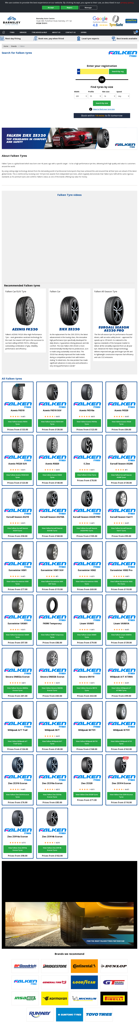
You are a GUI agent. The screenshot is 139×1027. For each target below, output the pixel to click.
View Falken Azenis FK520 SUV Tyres (17, 476)
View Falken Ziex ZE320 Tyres (87, 795)
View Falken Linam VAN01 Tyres (86, 636)
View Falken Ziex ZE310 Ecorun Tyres (17, 796)
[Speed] (123, 96)
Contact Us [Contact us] (71, 32)
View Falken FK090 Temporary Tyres (52, 636)
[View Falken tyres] (25, 982)
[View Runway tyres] (40, 1015)
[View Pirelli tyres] (114, 998)
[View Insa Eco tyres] (25, 998)
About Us (56, 32)
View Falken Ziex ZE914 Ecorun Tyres (121, 796)
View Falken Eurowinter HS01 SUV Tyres (52, 583)
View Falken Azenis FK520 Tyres (121, 423)
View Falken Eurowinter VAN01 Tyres (17, 636)
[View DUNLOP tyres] (114, 966)
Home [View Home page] (6, 46)
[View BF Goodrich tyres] (25, 966)
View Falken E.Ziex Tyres (86, 475)
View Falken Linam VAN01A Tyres (121, 636)
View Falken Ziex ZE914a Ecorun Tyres (17, 849)
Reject (69, 7)
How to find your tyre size (104, 109)
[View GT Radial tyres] (114, 982)
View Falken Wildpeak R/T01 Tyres (121, 742)
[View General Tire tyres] (54, 982)
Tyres (12, 32)
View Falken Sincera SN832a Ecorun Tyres (17, 689)
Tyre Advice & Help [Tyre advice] (39, 32)
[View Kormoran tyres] (54, 998)
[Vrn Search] (92, 71)
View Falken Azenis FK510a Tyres (87, 423)
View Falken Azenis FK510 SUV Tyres (52, 423)
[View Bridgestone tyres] (54, 966)
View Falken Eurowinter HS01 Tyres (18, 583)
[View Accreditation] (116, 21)
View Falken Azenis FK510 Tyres (17, 423)
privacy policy (127, 2)
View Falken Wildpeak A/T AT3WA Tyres (121, 689)
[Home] (3, 32)
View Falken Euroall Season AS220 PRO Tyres (87, 529)
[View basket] (135, 32)
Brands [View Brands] (14, 46)
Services (23, 32)
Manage (88, 7)
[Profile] (94, 96)
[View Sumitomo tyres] (69, 1015)
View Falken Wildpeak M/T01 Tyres (87, 742)
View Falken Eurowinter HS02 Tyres (87, 583)
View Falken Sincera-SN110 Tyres (87, 689)
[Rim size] (108, 96)
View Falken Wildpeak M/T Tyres (52, 742)
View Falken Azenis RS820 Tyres (52, 476)
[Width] (80, 96)
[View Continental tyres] (84, 966)
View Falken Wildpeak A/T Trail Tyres (17, 742)
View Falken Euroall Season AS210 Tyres (17, 529)
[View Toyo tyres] (99, 1015)
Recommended (14, 285)
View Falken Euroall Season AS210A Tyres (52, 529)
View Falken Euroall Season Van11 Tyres (121, 529)
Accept (51, 7)
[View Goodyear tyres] (84, 982)
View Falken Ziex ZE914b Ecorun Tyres (52, 849)
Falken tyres (32, 285)
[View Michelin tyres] (84, 998)
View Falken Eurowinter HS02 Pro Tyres (121, 583)
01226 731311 (41, 23)
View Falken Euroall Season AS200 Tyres (121, 476)
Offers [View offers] (83, 32)
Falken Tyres (18, 155)
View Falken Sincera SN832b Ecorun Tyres (52, 689)
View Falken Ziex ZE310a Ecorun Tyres (52, 796)
